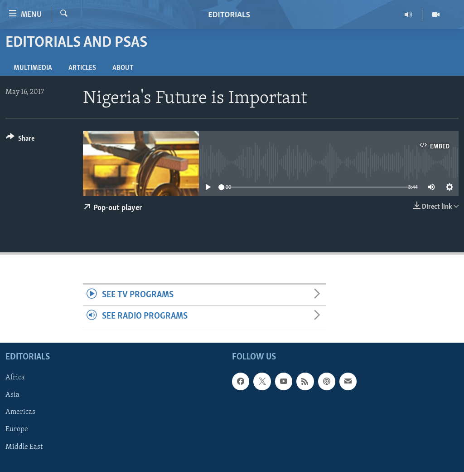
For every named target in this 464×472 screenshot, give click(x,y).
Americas (20, 412)
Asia (12, 395)
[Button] (20, 140)
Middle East (24, 447)
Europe (16, 429)
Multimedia (33, 68)
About (122, 68)
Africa (15, 378)
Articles (82, 68)
